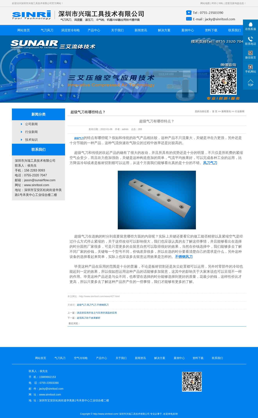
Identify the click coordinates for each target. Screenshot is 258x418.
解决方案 (164, 30)
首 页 (214, 111)
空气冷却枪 (81, 358)
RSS (214, 3)
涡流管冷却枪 (70, 30)
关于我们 (117, 30)
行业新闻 (31, 132)
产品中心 (94, 30)
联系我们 (234, 30)
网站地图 (205, 3)
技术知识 (31, 139)
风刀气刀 (91, 304)
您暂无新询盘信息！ (235, 3)
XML (220, 3)
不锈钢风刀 (103, 304)
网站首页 (23, 30)
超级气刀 (81, 304)
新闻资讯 (141, 30)
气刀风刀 (47, 30)
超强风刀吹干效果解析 (88, 318)
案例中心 (187, 30)
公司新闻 (31, 124)
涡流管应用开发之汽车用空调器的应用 (97, 312)
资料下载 (211, 30)
